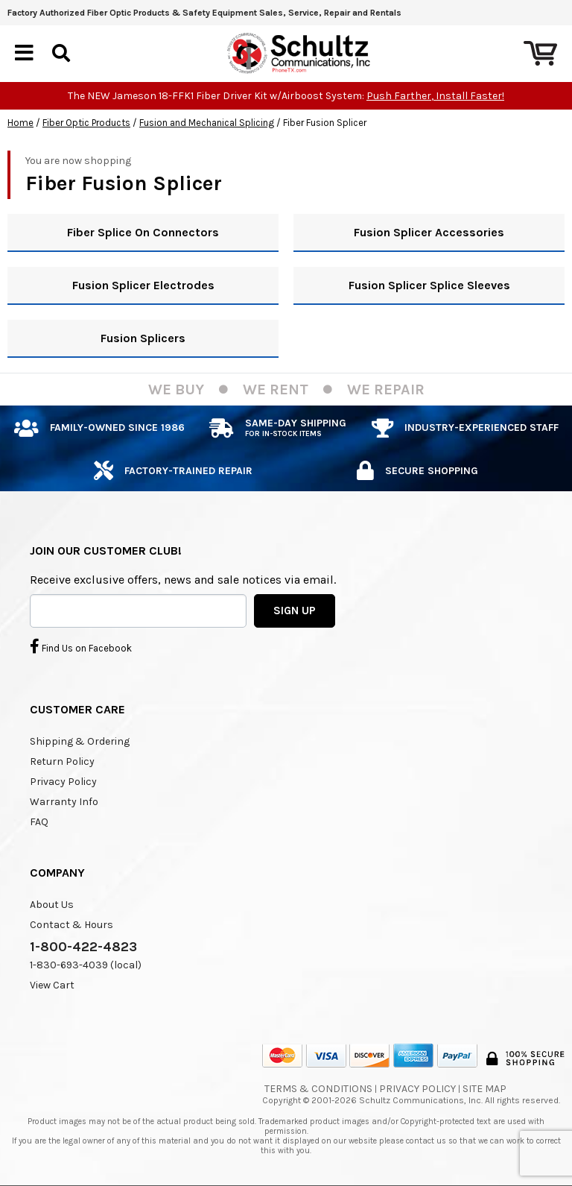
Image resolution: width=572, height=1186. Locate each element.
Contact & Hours (71, 924)
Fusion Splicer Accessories (429, 232)
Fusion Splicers (143, 338)
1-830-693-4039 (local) (86, 965)
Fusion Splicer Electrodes (143, 285)
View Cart (52, 985)
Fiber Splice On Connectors (143, 232)
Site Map (484, 1088)
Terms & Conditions (318, 1088)
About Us (52, 904)
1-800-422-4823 (83, 947)
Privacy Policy (63, 781)
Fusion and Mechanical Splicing (206, 122)
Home (20, 122)
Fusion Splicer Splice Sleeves (429, 285)
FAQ (39, 822)
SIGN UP (294, 610)
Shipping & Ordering (80, 741)
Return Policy (62, 761)
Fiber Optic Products (86, 122)
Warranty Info (64, 801)
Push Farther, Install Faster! (435, 95)
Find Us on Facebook (81, 646)
